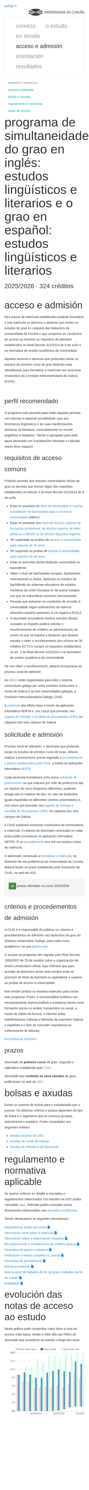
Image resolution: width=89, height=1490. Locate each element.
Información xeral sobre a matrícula (30, 1233)
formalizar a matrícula (56, 856)
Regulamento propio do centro (27, 1227)
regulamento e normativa (25, 104)
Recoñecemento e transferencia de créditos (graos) (41, 1244)
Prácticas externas (19, 1266)
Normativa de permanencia (25, 1261)
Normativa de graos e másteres (28, 1249)
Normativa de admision (20, 1039)
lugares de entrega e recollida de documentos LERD (40, 716)
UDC (40, 1081)
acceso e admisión (39, 46)
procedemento (34, 842)
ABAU (13, 680)
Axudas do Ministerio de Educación (35, 1147)
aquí (23, 1205)
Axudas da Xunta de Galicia (29, 1141)
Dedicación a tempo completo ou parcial (34, 1255)
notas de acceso (19, 111)
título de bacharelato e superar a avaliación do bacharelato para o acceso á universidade (46, 511)
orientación (29, 56)
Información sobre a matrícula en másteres (35, 1238)
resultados (29, 66)
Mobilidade (13, 1283)
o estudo (56, 26)
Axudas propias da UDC (27, 1135)
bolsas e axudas (19, 97)
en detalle (28, 36)
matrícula (13, 705)
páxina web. (40, 946)
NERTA (26, 769)
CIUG (47, 1068)
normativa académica (62, 1210)
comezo (26, 26)
